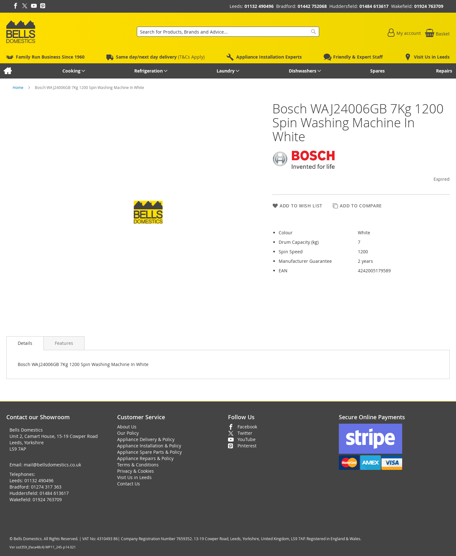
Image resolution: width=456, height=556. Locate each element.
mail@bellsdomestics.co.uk (52, 465)
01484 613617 (374, 6)
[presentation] (25, 343)
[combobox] (228, 32)
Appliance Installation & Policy (149, 446)
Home (18, 87)
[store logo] (20, 31)
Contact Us (128, 484)
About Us (126, 427)
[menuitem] (7, 71)
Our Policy (128, 433)
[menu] (228, 71)
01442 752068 (312, 6)
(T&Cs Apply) (160, 57)
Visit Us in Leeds (134, 477)
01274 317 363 (46, 487)
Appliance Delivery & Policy (145, 439)
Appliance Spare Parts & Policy (149, 452)
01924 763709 (428, 6)
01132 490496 (259, 6)
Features (64, 343)
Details (25, 343)
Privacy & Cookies (135, 471)
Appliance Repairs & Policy (145, 458)
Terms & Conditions (138, 465)
